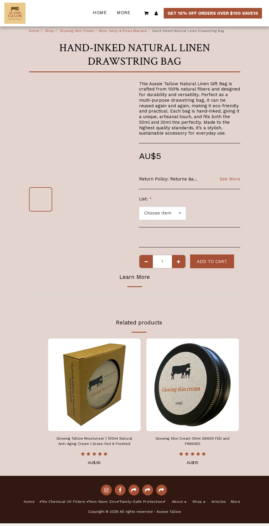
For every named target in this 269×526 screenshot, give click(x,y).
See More (230, 179)
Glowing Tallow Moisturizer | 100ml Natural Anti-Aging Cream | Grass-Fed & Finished (94, 442)
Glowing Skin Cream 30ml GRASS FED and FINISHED (192, 442)
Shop (49, 31)
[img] (94, 385)
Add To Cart (212, 261)
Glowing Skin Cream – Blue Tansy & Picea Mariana (103, 31)
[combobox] (162, 213)
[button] (146, 13)
